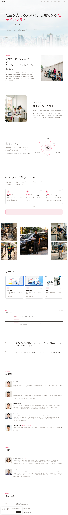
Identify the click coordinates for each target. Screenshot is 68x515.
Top (41, 1)
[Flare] (4, 1)
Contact (59, 1)
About (44, 1)
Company (55, 1)
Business (48, 1)
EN (63, 1)
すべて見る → (61, 310)
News (51, 1)
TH (65, 1)
